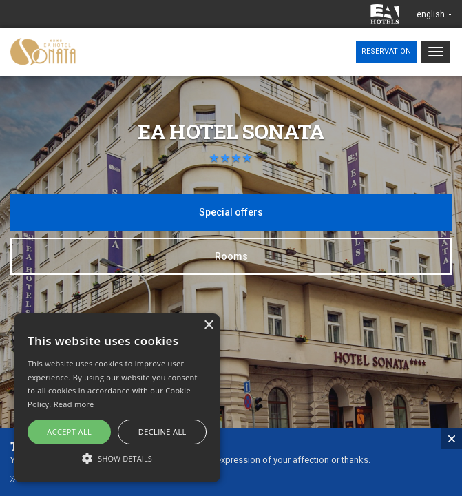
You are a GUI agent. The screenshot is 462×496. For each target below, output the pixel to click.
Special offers (231, 212)
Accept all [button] (69, 431)
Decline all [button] (162, 431)
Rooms (231, 256)
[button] (117, 457)
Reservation (386, 51)
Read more (74, 404)
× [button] (208, 325)
